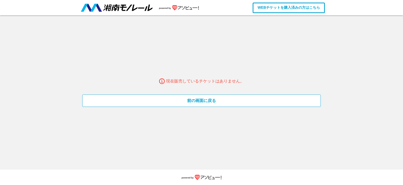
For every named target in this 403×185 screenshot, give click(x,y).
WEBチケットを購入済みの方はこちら (289, 7)
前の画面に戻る (201, 100)
